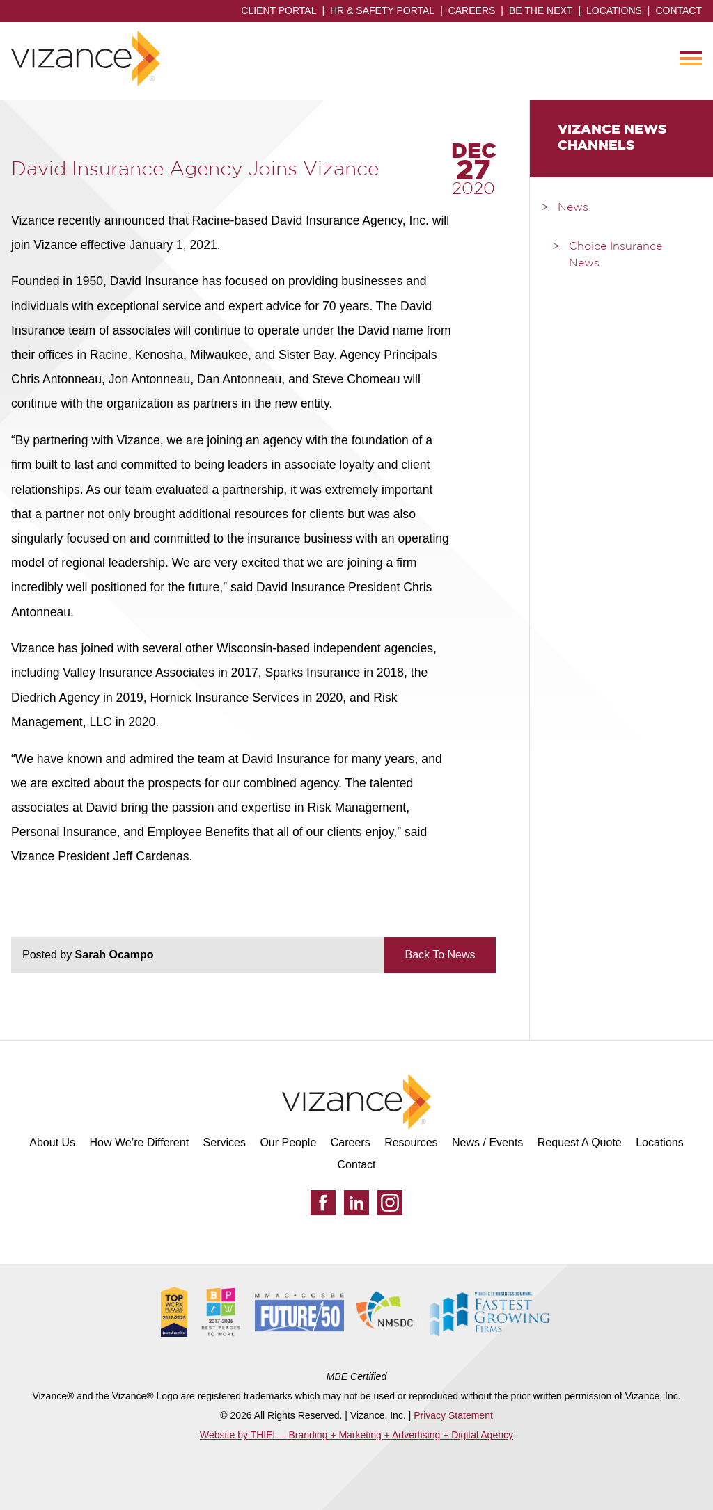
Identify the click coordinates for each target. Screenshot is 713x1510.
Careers (472, 10)
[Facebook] (323, 1202)
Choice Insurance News (615, 255)
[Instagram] (389, 1202)
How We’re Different (139, 1142)
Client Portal (278, 10)
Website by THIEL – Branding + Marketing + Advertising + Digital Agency (356, 1434)
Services (224, 1142)
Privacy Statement (453, 1415)
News (573, 208)
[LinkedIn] (356, 1202)
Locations (614, 10)
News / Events (487, 1142)
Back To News (440, 955)
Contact (678, 10)
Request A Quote (580, 1142)
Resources (410, 1142)
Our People (288, 1142)
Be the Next (541, 10)
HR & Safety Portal (382, 10)
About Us (52, 1142)
